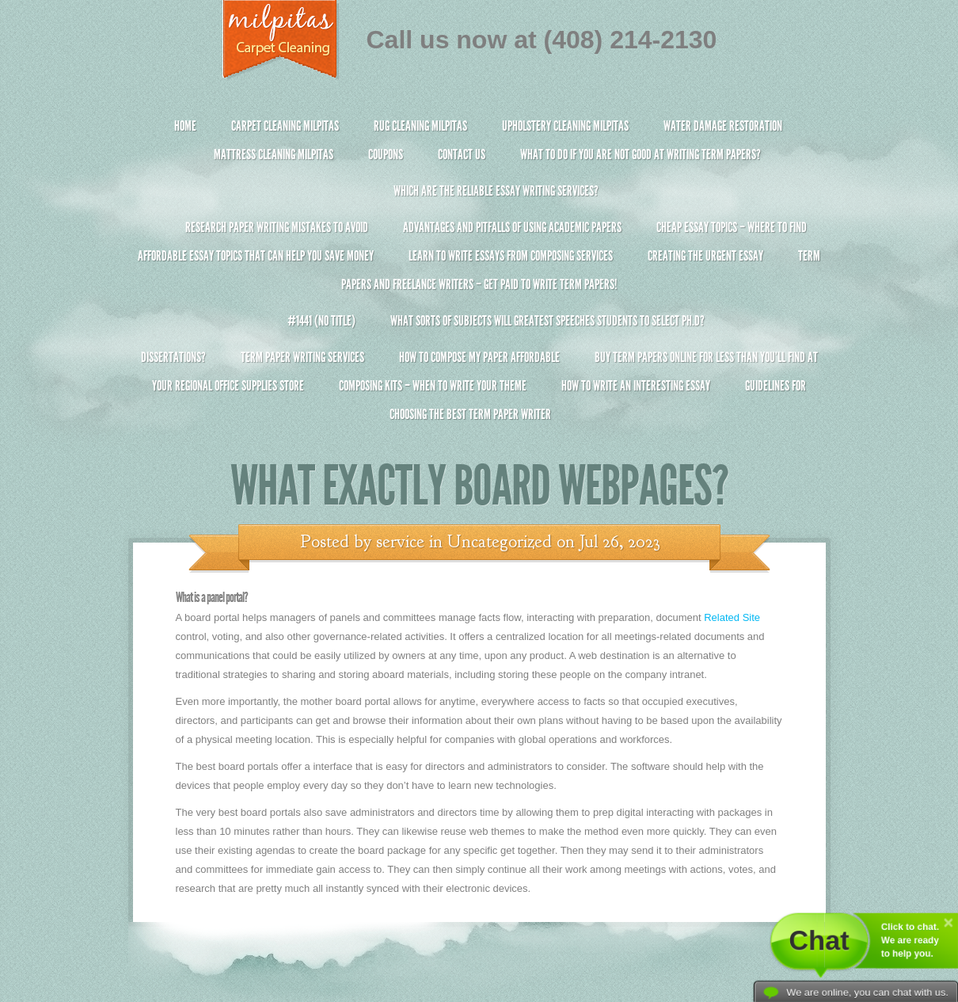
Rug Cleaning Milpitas (420, 126)
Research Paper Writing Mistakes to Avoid (276, 227)
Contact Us (461, 154)
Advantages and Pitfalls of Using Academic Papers (512, 227)
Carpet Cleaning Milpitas (285, 126)
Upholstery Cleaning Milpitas (565, 126)
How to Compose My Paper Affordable (479, 357)
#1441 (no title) (321, 321)
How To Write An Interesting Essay (635, 385)
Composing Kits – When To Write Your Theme (433, 385)
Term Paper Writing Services (302, 357)
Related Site (732, 617)
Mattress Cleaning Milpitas (273, 154)
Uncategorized (499, 542)
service (400, 542)
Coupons (385, 154)
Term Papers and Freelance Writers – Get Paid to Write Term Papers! (479, 277)
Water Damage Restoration (722, 126)
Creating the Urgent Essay (705, 256)
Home (185, 126)
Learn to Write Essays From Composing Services (511, 256)
